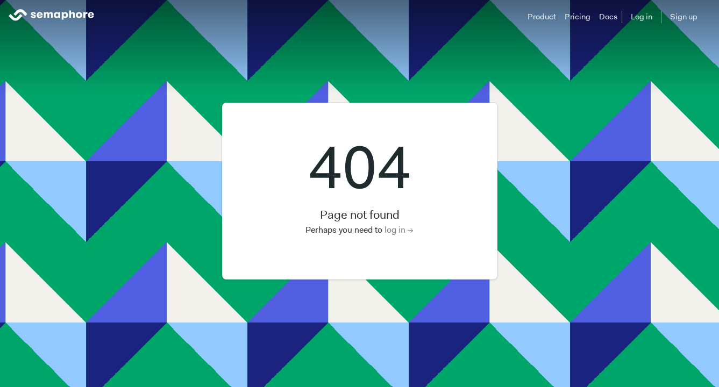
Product (542, 16)
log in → (399, 229)
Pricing (577, 16)
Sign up (683, 16)
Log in (641, 16)
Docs (608, 16)
